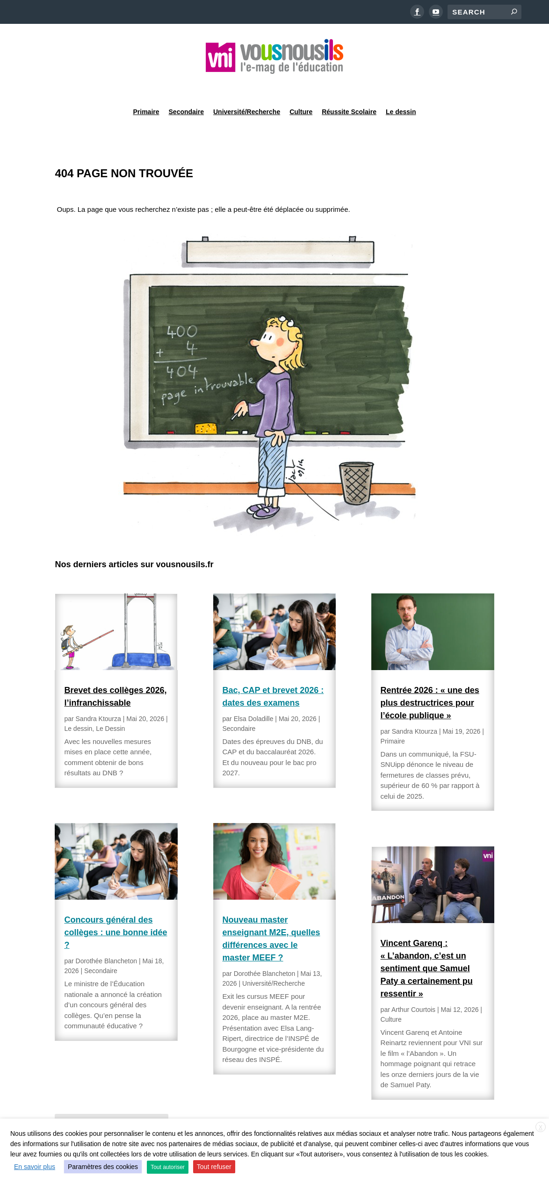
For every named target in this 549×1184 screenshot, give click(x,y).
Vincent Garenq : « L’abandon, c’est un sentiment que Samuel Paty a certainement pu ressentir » (427, 945)
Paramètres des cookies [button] (103, 1166)
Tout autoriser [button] (168, 1167)
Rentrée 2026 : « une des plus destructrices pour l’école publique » (430, 679)
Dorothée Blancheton (106, 937)
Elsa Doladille (254, 695)
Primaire (146, 86)
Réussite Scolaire (349, 86)
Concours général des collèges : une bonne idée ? (115, 908)
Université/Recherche (246, 86)
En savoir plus (34, 1166)
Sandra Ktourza (98, 695)
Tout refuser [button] (214, 1166)
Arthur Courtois (413, 985)
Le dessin (401, 86)
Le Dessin (110, 704)
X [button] (540, 1127)
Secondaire (186, 86)
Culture (300, 86)
